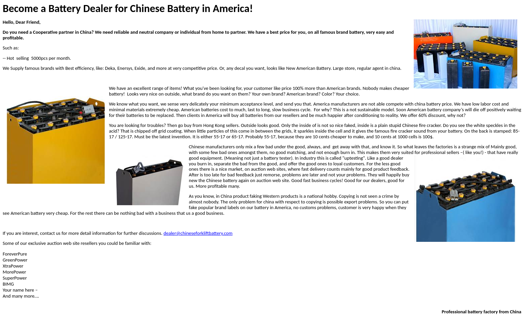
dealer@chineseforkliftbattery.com (198, 233)
